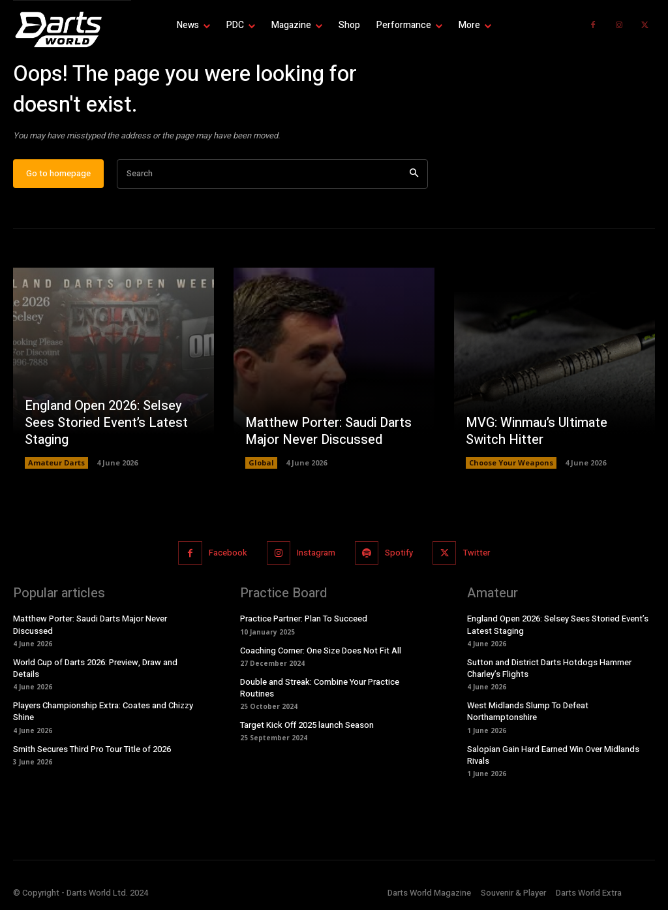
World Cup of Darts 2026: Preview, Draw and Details (95, 668)
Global (261, 462)
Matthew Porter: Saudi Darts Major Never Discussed (328, 431)
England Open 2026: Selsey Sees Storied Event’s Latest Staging (106, 422)
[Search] (414, 174)
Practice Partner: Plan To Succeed (303, 619)
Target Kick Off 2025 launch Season (307, 725)
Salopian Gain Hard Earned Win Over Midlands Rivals (553, 755)
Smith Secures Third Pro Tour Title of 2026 (92, 749)
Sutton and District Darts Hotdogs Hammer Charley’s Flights (549, 668)
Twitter (476, 552)
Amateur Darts (56, 462)
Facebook (228, 552)
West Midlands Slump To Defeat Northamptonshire (527, 711)
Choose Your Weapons (511, 462)
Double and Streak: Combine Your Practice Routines (319, 688)
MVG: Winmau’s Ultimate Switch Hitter (536, 431)
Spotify (399, 552)
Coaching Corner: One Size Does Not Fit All (320, 650)
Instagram (316, 552)
